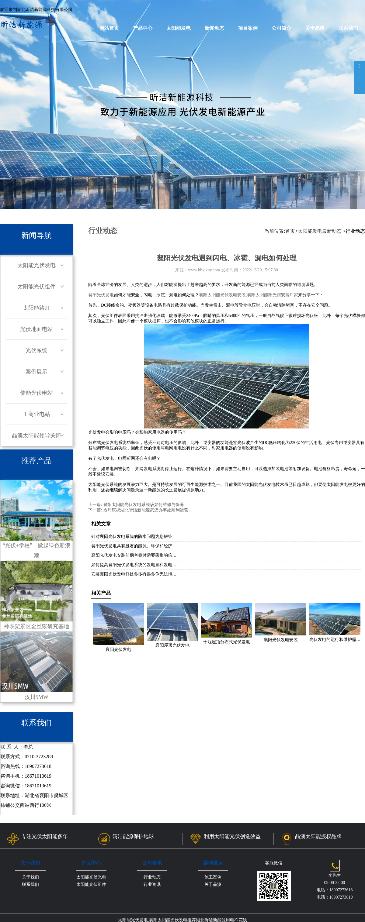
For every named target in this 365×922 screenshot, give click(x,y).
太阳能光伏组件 (36, 287)
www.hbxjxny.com (204, 270)
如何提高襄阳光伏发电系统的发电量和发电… (133, 564)
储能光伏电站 (36, 393)
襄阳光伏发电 (101, 295)
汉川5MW (36, 665)
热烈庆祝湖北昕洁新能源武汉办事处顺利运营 (145, 510)
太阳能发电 (178, 28)
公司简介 (281, 28)
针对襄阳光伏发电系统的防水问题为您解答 (131, 536)
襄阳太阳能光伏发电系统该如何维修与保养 (143, 504)
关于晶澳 (315, 28)
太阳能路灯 (36, 308)
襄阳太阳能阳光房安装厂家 (272, 295)
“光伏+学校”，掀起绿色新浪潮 (36, 519)
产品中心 (142, 28)
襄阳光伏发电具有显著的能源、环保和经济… (133, 546)
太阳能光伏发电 (36, 265)
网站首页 (109, 28)
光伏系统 (36, 350)
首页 (290, 231)
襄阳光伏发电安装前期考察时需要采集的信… (133, 555)
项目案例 (248, 28)
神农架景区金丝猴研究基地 (36, 595)
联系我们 (348, 28)
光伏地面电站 (36, 329)
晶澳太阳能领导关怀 (36, 435)
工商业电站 (36, 414)
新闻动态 (214, 28)
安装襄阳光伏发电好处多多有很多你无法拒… (133, 574)
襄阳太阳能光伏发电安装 (222, 295)
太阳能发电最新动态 (320, 231)
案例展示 (36, 372)
